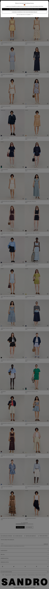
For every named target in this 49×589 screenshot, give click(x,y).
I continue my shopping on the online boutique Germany (24, 12)
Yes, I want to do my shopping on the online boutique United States (24, 9)
